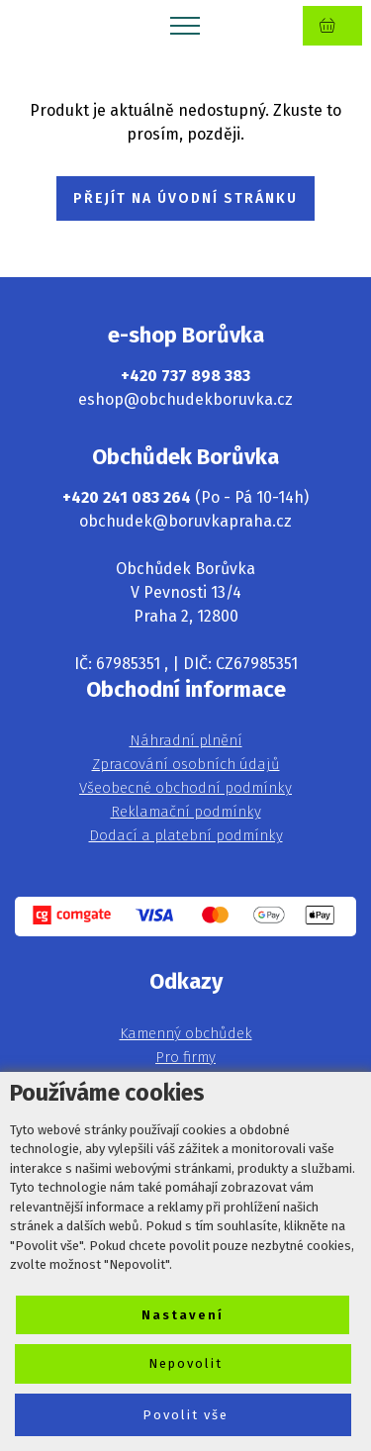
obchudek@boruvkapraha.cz (185, 521)
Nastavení (182, 1314)
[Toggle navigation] (185, 25)
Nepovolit (185, 1363)
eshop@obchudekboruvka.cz (185, 399)
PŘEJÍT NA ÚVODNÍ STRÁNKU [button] (185, 198)
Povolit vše (185, 1414)
